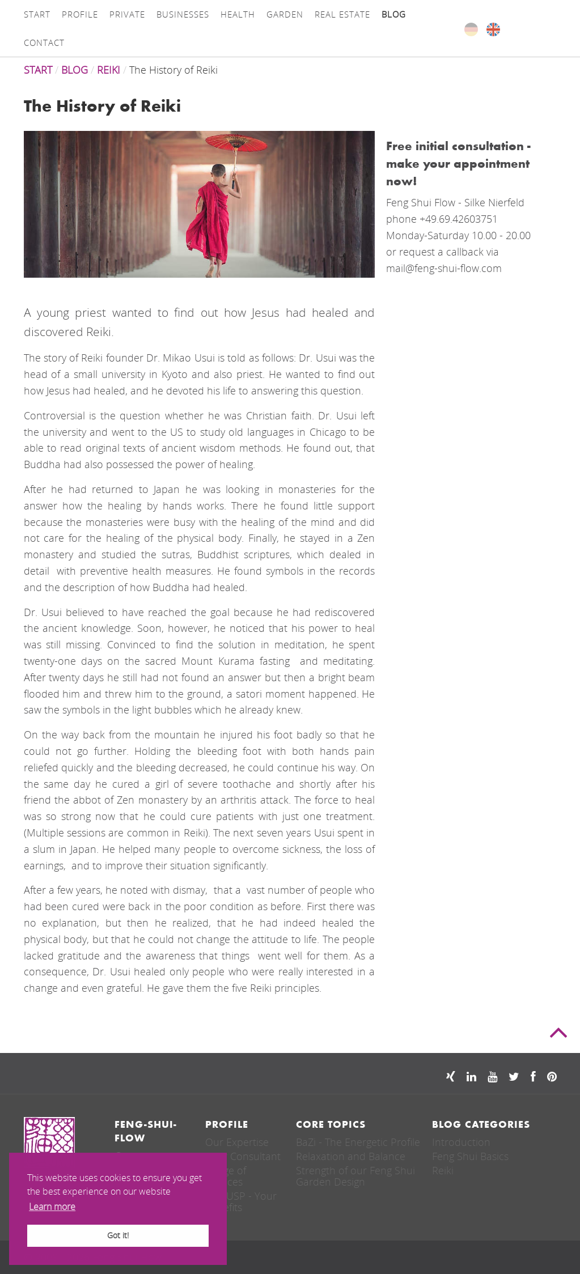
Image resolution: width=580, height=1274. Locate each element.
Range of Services (225, 1176)
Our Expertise (237, 1142)
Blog (74, 69)
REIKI (108, 69)
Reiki (443, 1170)
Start (38, 69)
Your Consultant (243, 1156)
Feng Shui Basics (470, 1156)
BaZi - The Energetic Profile (358, 1142)
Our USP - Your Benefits (241, 1201)
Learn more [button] (52, 1206)
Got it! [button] (118, 1235)
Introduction (461, 1142)
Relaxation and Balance (350, 1156)
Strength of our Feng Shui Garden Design (355, 1176)
